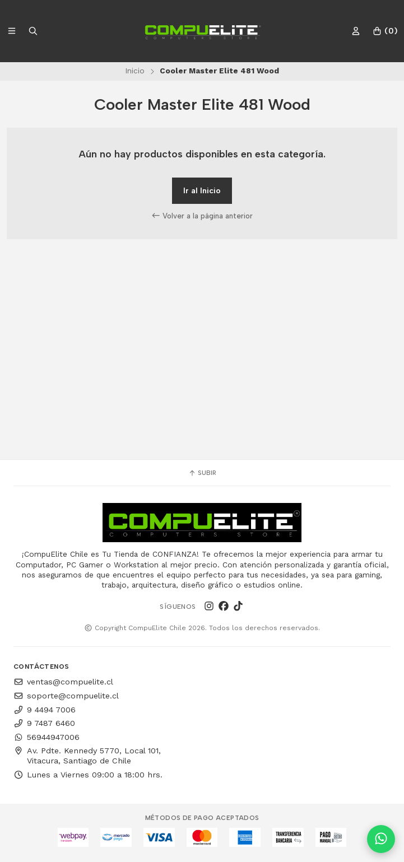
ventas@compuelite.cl (63, 681)
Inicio (135, 70)
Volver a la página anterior (202, 215)
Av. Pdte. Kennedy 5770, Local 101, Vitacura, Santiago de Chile (87, 755)
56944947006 (46, 737)
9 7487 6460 (44, 723)
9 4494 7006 (44, 709)
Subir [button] (202, 473)
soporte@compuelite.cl (66, 695)
